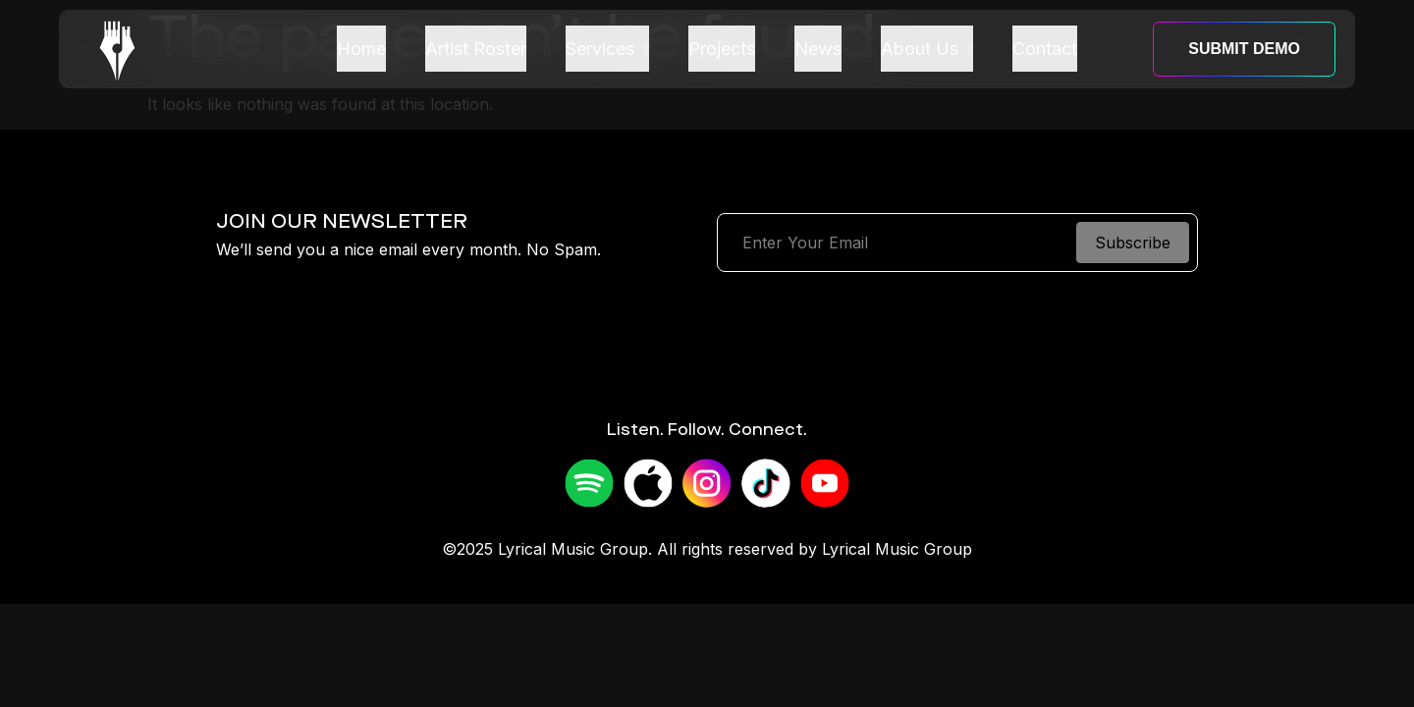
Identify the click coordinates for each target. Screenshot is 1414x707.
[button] (607, 49)
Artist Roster (475, 48)
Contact (1044, 48)
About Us (927, 48)
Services (607, 48)
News (818, 48)
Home (361, 48)
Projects (721, 48)
